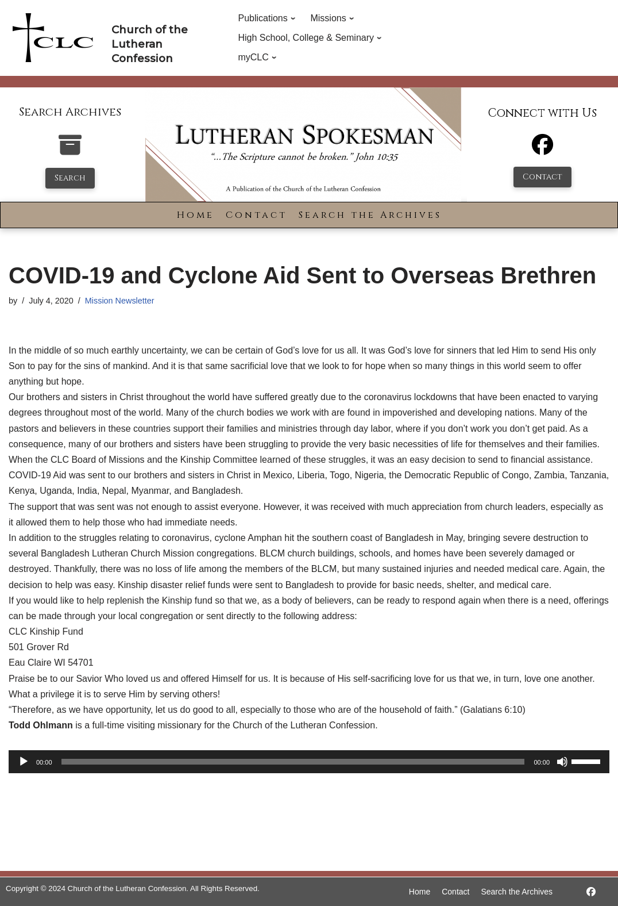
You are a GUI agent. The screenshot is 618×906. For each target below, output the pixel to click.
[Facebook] (542, 149)
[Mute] (562, 761)
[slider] (293, 762)
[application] (309, 761)
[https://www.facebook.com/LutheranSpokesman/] (591, 892)
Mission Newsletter (119, 300)
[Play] (23, 761)
